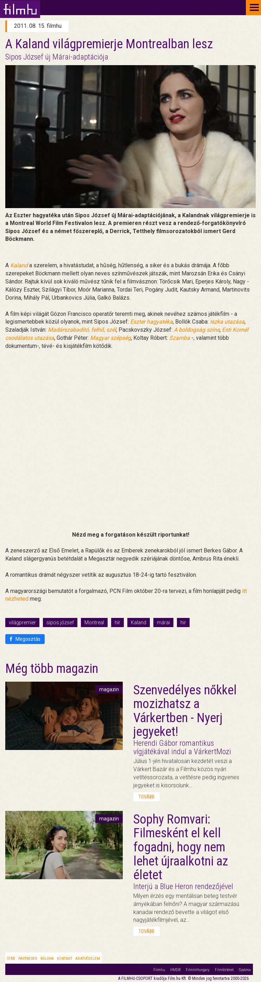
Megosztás (24, 639)
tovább (146, 797)
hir (183, 622)
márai (163, 622)
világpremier (22, 622)
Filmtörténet (224, 970)
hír (117, 622)
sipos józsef (60, 622)
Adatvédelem (87, 958)
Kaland (138, 622)
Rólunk (47, 958)
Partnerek (27, 958)
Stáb (11, 958)
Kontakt (64, 958)
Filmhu (159, 970)
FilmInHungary (198, 970)
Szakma (245, 970)
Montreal (94, 622)
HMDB (175, 970)
